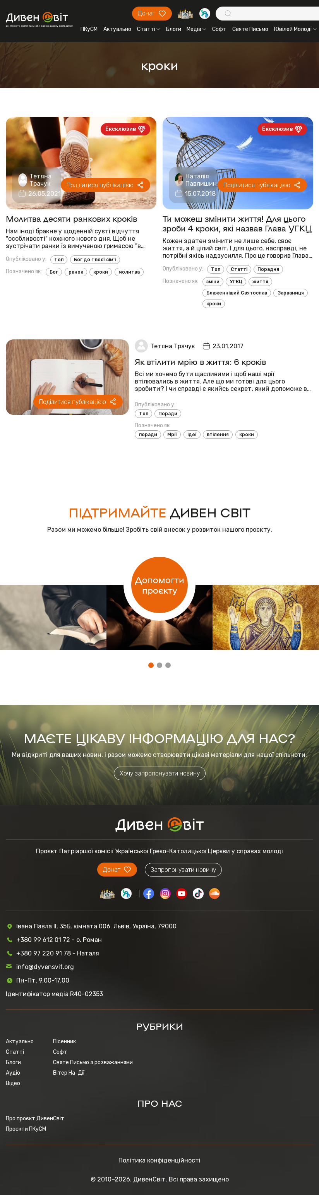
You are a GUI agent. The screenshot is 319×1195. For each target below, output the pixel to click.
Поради (167, 413)
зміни (213, 281)
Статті (148, 29)
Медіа (196, 29)
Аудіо (13, 1073)
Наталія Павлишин (201, 180)
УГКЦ (236, 281)
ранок (76, 272)
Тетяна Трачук (40, 180)
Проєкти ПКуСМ (26, 1129)
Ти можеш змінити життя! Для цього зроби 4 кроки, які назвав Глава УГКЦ (237, 223)
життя (260, 281)
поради (148, 434)
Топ (58, 259)
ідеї (192, 434)
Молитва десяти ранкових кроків (71, 218)
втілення (218, 434)
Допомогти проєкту (159, 584)
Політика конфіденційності (159, 1160)
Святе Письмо (250, 29)
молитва (129, 272)
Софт (219, 29)
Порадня (268, 269)
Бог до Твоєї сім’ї (95, 259)
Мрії (172, 434)
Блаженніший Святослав (236, 293)
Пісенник (64, 1041)
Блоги (173, 29)
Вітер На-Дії (68, 1073)
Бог (54, 272)
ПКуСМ (89, 29)
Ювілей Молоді (295, 29)
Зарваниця (291, 293)
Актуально (117, 29)
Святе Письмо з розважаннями (93, 1062)
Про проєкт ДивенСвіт (35, 1118)
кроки (100, 272)
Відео (13, 1083)
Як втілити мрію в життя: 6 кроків (200, 361)
